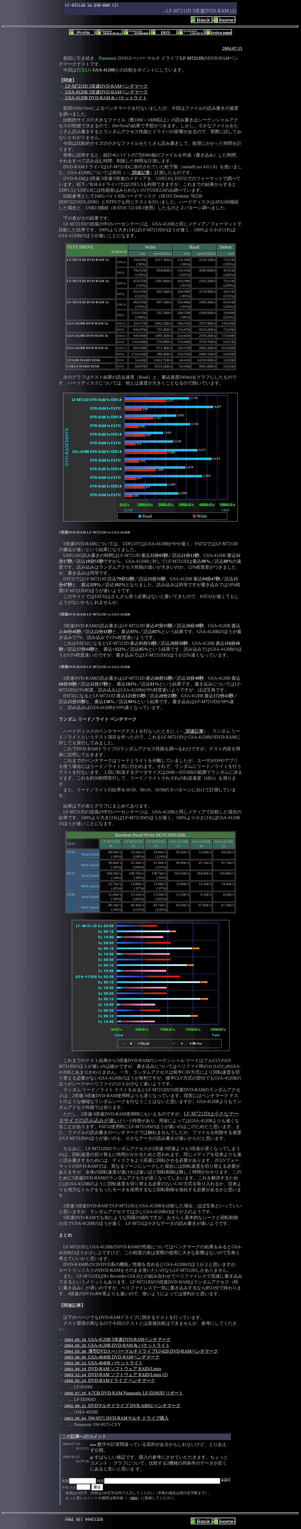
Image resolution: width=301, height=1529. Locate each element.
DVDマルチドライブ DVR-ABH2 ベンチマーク (122, 1405)
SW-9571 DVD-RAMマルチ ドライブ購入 (116, 1418)
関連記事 (140, 172)
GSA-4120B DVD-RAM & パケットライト (105, 97)
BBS (134, 1498)
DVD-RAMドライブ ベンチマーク (109, 1380)
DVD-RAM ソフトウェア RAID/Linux (112, 1368)
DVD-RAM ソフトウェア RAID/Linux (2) (116, 1374)
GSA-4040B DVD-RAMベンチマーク (112, 1357)
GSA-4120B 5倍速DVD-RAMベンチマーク (105, 92)
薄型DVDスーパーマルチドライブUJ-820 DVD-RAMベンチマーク (141, 1351)
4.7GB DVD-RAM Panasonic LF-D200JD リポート (123, 1393)
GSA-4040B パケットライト (103, 1362)
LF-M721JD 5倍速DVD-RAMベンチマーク (105, 86)
